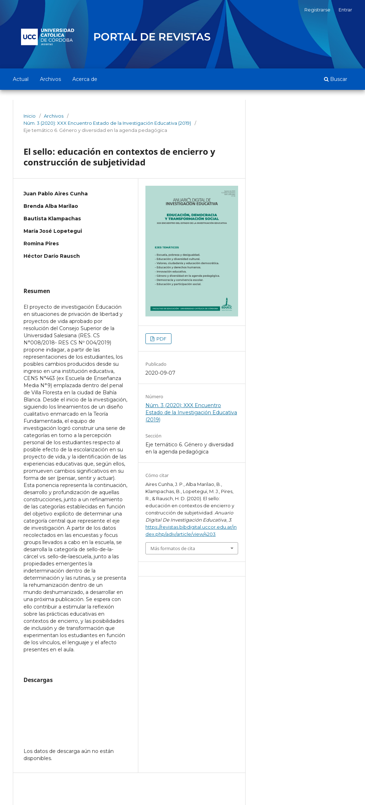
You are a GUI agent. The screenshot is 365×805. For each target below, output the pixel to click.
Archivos (50, 79)
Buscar (335, 79)
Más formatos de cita (172, 548)
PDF (160, 339)
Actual (21, 79)
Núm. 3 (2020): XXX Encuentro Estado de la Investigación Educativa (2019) (107, 123)
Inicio (30, 116)
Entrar (345, 9)
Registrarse (317, 9)
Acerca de (84, 79)
